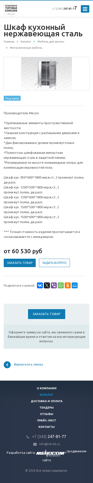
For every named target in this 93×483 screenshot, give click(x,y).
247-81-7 (63, 8)
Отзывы (46, 414)
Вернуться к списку (23, 364)
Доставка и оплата (46, 401)
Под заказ (12, 98)
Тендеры (46, 407)
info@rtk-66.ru (49, 444)
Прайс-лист (46, 420)
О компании (47, 388)
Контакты (46, 426)
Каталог (46, 394)
